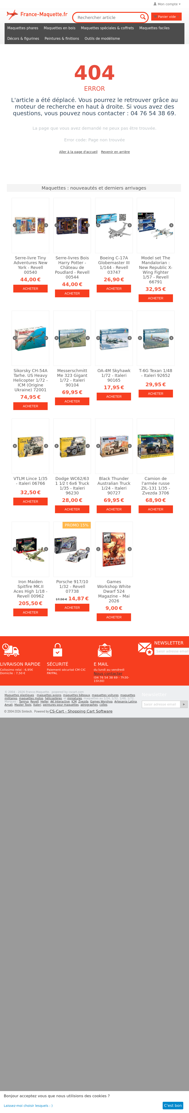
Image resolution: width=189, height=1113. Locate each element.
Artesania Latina (125, 701)
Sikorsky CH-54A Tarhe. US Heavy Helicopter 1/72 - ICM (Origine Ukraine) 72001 (30, 380)
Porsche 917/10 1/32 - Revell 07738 (72, 586)
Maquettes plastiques (19, 695)
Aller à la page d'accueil (78, 152)
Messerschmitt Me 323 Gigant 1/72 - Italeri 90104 (72, 377)
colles (103, 704)
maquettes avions (49, 695)
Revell (34, 701)
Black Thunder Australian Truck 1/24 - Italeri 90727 (113, 485)
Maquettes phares (22, 28)
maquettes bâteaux (76, 695)
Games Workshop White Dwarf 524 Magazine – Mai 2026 (114, 591)
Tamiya (24, 701)
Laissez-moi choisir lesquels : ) (28, 1106)
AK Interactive (60, 701)
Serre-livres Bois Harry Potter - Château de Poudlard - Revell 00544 (72, 267)
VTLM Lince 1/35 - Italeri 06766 (30, 481)
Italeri (37, 704)
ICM (74, 701)
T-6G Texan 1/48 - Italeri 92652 (155, 373)
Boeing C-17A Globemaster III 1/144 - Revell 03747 (114, 265)
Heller (45, 701)
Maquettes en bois (59, 28)
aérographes (89, 704)
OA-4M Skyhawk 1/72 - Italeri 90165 (113, 375)
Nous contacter (108, 673)
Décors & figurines (23, 39)
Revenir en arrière (115, 152)
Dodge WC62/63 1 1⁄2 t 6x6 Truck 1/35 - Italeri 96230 (72, 485)
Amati (9, 704)
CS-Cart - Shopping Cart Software (80, 711)
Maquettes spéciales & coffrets (107, 28)
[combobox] (110, 17)
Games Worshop (101, 701)
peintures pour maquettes (61, 704)
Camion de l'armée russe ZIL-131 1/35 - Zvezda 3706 (155, 485)
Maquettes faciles (154, 28)
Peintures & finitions (62, 39)
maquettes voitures (105, 695)
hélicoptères (53, 698)
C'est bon (173, 1105)
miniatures (74, 698)
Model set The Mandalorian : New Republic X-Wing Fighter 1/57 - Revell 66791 (156, 269)
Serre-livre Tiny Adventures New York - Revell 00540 (30, 265)
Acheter (30, 288)
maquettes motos (31, 698)
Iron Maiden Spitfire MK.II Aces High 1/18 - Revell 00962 (30, 588)
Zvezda (83, 701)
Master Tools (22, 704)
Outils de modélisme (102, 39)
